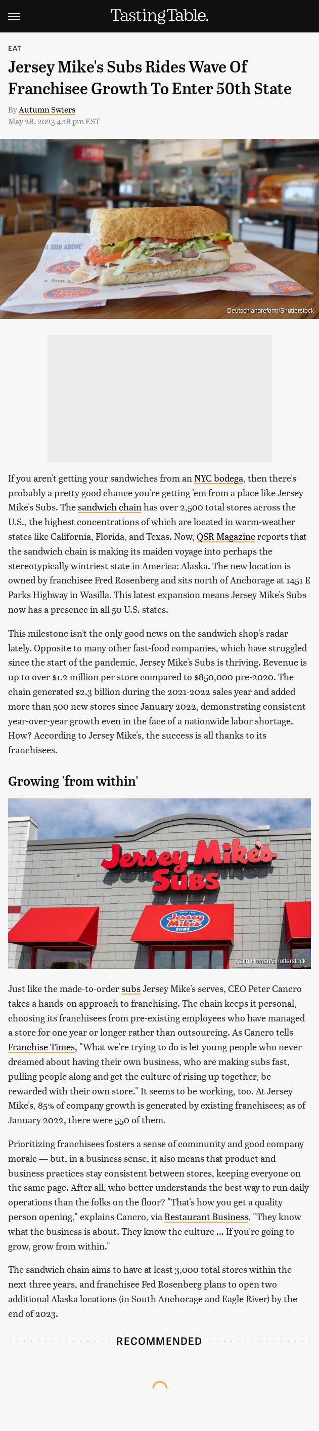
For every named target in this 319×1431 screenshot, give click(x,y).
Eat (15, 48)
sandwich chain (110, 506)
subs (131, 988)
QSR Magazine (226, 536)
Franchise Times (41, 1046)
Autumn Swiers (47, 109)
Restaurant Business (206, 1216)
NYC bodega (218, 477)
